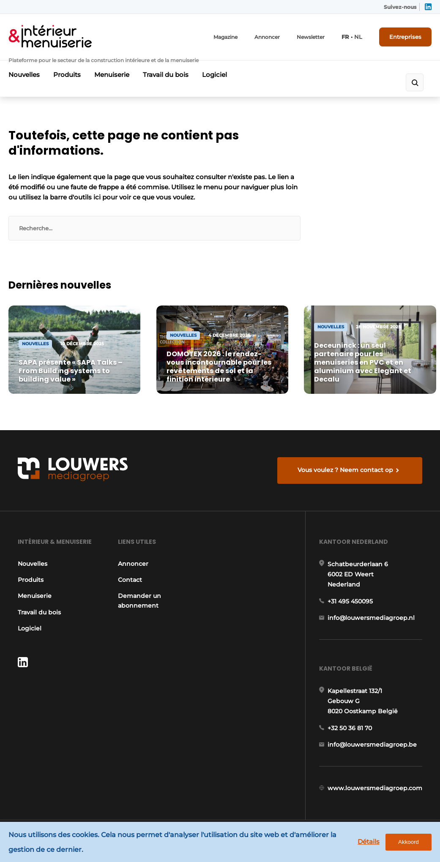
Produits (67, 75)
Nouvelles (24, 75)
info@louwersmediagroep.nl (371, 618)
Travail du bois (166, 75)
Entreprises (405, 36)
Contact (130, 580)
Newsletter (311, 37)
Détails (369, 841)
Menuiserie (111, 75)
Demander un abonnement (139, 600)
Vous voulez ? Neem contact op (345, 470)
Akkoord (408, 842)
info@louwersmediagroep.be (372, 744)
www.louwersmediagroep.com (375, 788)
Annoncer (267, 37)
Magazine (225, 37)
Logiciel (214, 75)
